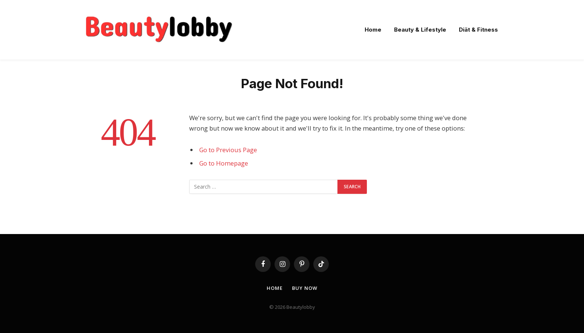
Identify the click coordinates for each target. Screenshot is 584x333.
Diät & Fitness (478, 29)
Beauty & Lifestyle (420, 29)
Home (373, 29)
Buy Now (304, 288)
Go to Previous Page (228, 149)
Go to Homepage (223, 163)
